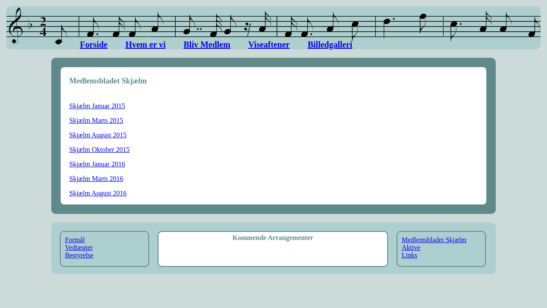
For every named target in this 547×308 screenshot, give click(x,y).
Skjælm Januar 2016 (97, 164)
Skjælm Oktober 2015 (99, 149)
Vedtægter (79, 247)
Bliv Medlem (206, 44)
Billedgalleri (330, 44)
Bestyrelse (79, 255)
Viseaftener (269, 44)
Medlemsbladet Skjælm (434, 239)
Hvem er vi (145, 44)
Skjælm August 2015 (97, 135)
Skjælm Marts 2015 (96, 120)
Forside (93, 44)
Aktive (411, 247)
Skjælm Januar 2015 (97, 106)
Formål (75, 239)
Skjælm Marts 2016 (96, 178)
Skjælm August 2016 (97, 193)
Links (409, 255)
